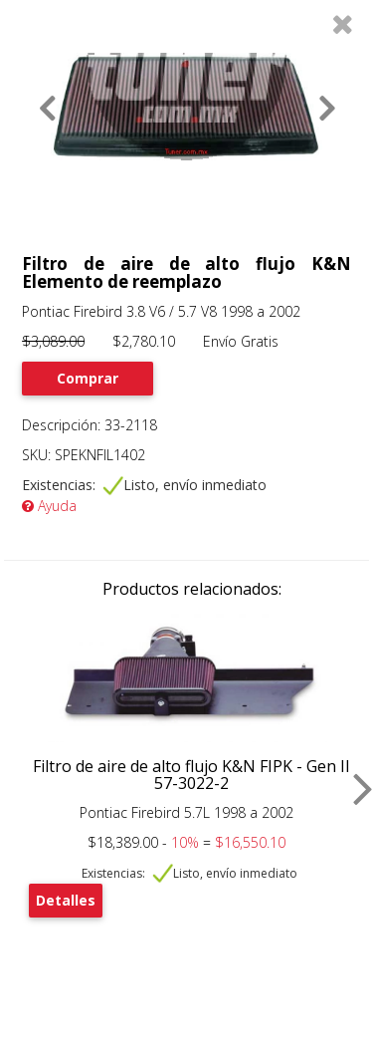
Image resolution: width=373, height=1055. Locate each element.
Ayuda (49, 505)
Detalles (65, 900)
